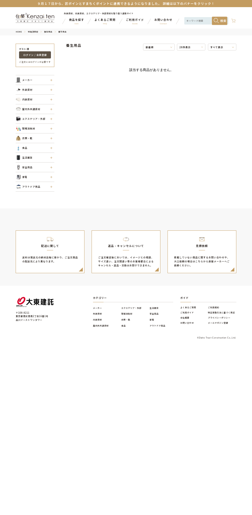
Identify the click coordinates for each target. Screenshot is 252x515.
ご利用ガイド (187, 312)
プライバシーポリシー (219, 317)
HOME (19, 32)
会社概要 (184, 317)
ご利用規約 (213, 307)
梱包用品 (48, 32)
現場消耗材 (33, 32)
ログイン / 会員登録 (35, 54)
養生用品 (62, 32)
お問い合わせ (187, 322)
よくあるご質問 (188, 307)
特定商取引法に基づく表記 (221, 312)
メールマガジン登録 (218, 322)
